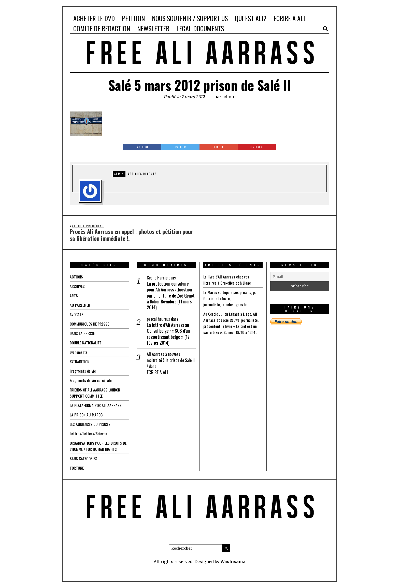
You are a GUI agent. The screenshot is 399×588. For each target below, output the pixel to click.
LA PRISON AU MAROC (87, 415)
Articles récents (142, 174)
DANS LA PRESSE (82, 333)
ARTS (74, 295)
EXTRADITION (80, 361)
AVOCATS (77, 314)
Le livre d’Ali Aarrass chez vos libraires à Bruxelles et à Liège (227, 280)
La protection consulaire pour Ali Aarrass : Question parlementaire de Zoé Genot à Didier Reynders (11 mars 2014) (171, 296)
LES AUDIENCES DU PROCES (91, 424)
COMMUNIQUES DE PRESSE (90, 324)
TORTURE (77, 468)
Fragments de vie (83, 371)
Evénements (79, 352)
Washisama (233, 561)
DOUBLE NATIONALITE (86, 343)
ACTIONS (76, 277)
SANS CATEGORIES (84, 458)
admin (229, 96)
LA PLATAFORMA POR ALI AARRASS (96, 405)
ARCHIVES (77, 286)
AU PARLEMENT (81, 305)
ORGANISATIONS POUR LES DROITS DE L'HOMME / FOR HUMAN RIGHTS (97, 446)
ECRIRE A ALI (157, 372)
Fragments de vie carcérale (91, 380)
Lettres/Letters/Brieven (88, 433)
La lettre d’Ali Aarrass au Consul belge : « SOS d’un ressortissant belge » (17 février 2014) (168, 334)
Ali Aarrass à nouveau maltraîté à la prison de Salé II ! (171, 360)
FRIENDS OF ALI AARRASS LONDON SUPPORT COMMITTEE (96, 393)
